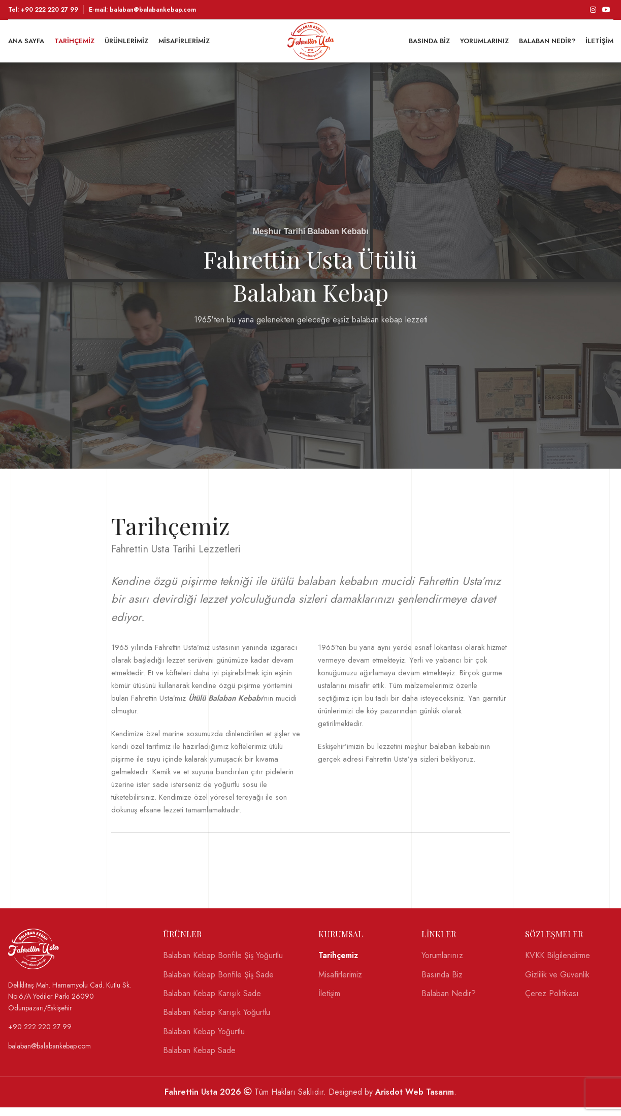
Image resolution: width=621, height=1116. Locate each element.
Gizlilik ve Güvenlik (557, 983)
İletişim (329, 1002)
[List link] (78, 1005)
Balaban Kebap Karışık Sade (212, 1002)
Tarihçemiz (338, 964)
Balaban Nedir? (448, 1002)
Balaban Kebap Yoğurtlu (204, 1040)
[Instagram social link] (593, 10)
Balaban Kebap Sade (199, 1059)
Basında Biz (442, 983)
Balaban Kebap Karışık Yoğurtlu (216, 1021)
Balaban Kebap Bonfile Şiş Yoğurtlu (223, 964)
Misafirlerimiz (340, 983)
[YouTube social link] (606, 10)
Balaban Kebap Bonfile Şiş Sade (218, 983)
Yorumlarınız (442, 964)
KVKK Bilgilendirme (557, 964)
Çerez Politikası (552, 1002)
